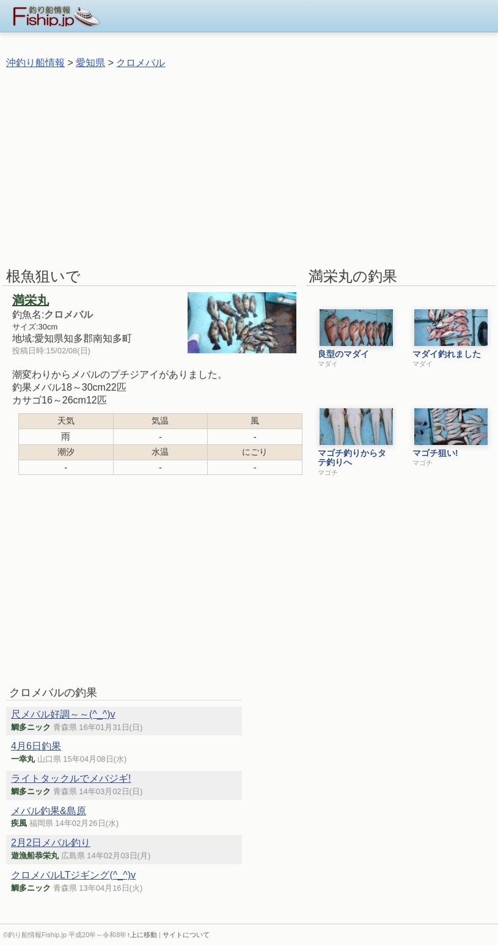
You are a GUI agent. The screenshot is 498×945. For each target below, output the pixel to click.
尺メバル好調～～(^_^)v (63, 714)
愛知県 (90, 62)
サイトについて (186, 934)
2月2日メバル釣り (50, 842)
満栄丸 (30, 300)
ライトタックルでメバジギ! (71, 778)
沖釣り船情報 (35, 62)
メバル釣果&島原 (48, 811)
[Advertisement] (247, 167)
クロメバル (140, 62)
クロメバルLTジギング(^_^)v (73, 875)
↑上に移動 (141, 934)
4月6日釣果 (36, 746)
